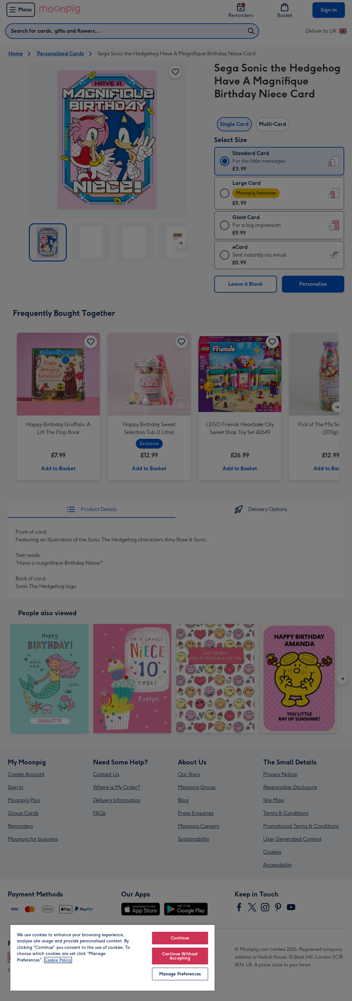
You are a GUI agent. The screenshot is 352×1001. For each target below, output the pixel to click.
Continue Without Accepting (180, 956)
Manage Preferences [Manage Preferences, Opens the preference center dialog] (180, 974)
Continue (180, 938)
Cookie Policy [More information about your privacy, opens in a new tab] (58, 960)
